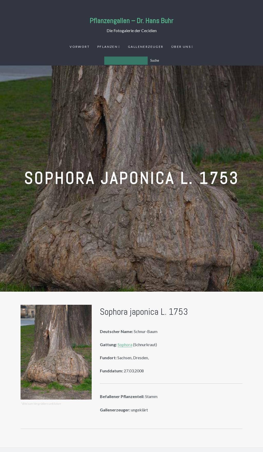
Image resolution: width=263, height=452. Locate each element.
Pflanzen (107, 47)
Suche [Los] (154, 60)
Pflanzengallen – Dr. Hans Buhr (131, 20)
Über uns (181, 47)
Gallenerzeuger (146, 47)
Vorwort (80, 47)
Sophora (125, 344)
